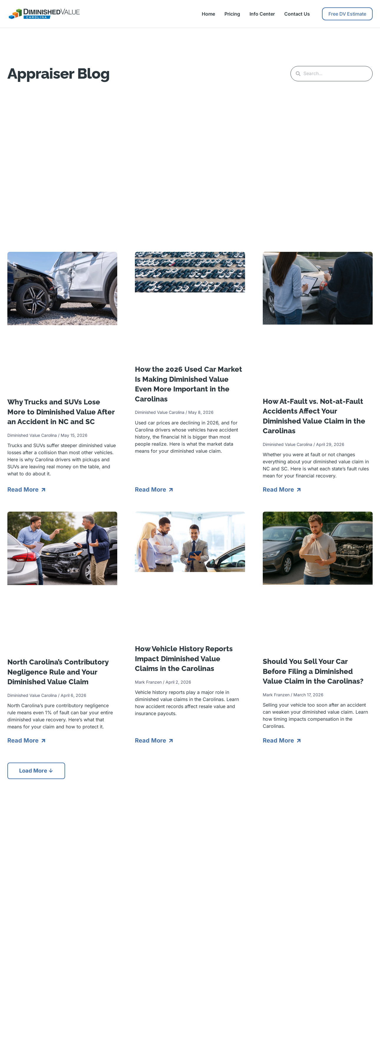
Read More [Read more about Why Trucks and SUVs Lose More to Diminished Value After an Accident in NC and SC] (23, 488)
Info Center (262, 14)
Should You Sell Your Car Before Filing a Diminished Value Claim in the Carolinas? (313, 671)
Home (208, 14)
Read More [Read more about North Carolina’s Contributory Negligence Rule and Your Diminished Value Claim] (23, 739)
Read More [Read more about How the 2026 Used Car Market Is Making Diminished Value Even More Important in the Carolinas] (151, 488)
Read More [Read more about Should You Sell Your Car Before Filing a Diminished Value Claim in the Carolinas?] (279, 739)
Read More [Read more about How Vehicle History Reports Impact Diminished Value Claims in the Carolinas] (151, 739)
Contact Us (297, 14)
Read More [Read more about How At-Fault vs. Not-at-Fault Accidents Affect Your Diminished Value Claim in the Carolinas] (279, 488)
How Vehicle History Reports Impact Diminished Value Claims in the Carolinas (184, 658)
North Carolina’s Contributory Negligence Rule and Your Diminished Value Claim (57, 671)
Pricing (232, 14)
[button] (37, 770)
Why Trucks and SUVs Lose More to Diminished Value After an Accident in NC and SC (61, 411)
